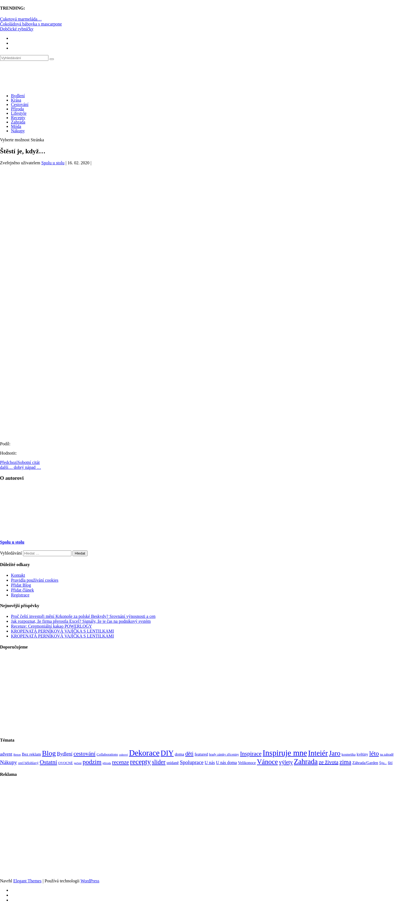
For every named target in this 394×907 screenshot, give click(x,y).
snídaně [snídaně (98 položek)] (173, 762)
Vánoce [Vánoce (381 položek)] (267, 761)
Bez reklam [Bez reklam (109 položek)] (31, 754)
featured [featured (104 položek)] (201, 754)
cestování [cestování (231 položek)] (84, 753)
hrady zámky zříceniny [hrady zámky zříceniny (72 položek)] (224, 754)
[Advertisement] (197, 215)
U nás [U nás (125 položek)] (210, 762)
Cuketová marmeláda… (21, 19)
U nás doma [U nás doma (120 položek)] (226, 762)
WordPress (89, 881)
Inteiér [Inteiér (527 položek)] (318, 753)
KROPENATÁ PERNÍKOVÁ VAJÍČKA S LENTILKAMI (62, 631)
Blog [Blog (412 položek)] (49, 753)
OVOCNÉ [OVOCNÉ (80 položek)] (65, 763)
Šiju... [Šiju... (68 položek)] (383, 763)
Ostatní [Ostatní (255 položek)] (48, 762)
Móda (16, 126)
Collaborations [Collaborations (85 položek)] (107, 754)
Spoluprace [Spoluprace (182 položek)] (192, 762)
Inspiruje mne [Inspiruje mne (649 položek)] (285, 752)
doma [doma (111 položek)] (179, 754)
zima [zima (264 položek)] (345, 762)
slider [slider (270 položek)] (159, 762)
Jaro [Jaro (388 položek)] (334, 753)
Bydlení (18, 95)
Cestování (19, 104)
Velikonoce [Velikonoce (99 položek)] (247, 762)
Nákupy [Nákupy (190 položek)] (8, 762)
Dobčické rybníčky (16, 29)
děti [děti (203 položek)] (189, 754)
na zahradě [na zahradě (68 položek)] (387, 754)
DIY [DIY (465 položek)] (167, 753)
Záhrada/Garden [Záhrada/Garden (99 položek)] (365, 762)
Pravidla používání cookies (34, 580)
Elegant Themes (27, 881)
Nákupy (18, 130)
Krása (16, 100)
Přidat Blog (21, 585)
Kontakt (18, 575)
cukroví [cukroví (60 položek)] (123, 754)
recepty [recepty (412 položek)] (140, 762)
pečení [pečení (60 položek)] (78, 763)
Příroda (17, 109)
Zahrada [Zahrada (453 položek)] (306, 761)
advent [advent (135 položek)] (6, 754)
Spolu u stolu (52, 162)
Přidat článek (22, 590)
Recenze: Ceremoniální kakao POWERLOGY (51, 626)
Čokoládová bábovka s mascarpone (31, 24)
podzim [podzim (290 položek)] (92, 762)
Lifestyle (19, 113)
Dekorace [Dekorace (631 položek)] (144, 752)
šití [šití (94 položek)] (390, 762)
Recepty (18, 117)
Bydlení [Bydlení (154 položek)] (65, 754)
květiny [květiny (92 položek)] (362, 754)
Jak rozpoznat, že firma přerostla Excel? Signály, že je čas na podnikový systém (81, 621)
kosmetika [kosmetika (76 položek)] (348, 754)
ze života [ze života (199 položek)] (328, 762)
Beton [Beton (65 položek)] (17, 754)
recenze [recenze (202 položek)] (120, 762)
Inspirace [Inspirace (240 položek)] (251, 753)
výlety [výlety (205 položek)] (286, 762)
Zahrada (18, 122)
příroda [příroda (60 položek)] (107, 763)
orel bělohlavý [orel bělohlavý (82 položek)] (28, 763)
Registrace (20, 595)
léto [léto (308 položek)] (374, 753)
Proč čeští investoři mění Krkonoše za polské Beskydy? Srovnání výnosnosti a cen (83, 616)
